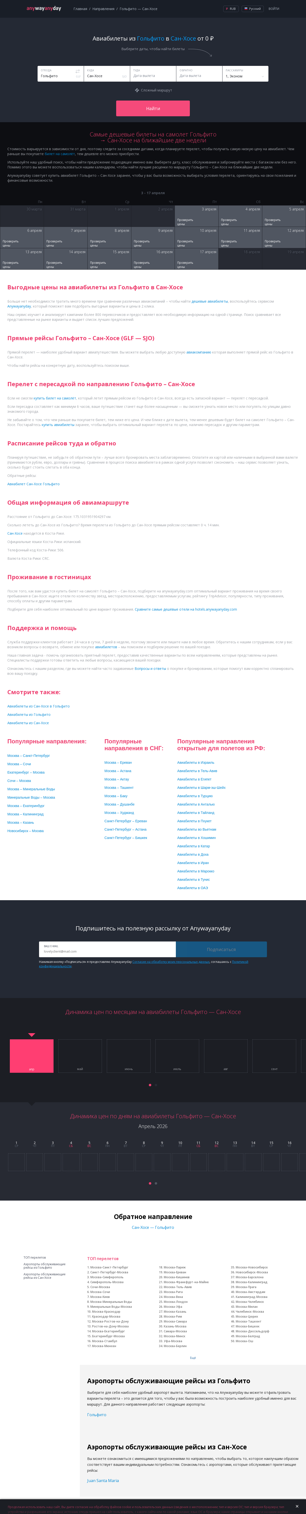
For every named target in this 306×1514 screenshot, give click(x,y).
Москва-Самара (175, 1321)
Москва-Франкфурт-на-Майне (186, 1282)
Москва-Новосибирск (252, 1267)
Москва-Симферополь (107, 1277)
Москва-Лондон (176, 1302)
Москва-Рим (173, 1316)
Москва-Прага (246, 1287)
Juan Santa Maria (103, 1480)
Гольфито (96, 1414)
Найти (153, 108)
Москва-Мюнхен (104, 1346)
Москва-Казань (175, 1311)
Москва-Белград (248, 1336)
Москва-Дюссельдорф (252, 1331)
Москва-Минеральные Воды (111, 1302)
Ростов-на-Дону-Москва (110, 1326)
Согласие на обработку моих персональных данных (170, 962)
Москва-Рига (173, 1292)
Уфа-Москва (173, 1341)
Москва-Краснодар (106, 1311)
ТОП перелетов (35, 1257)
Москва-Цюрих (247, 1316)
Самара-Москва (175, 1331)
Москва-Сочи (100, 1292)
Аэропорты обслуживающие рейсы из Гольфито (45, 1266)
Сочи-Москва (100, 1287)
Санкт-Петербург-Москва (109, 1272)
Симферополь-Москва (107, 1282)
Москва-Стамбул (104, 1341)
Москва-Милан (247, 1307)
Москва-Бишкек (248, 1326)
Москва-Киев (100, 1297)
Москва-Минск (174, 1336)
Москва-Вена (173, 1297)
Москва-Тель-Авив (178, 1287)
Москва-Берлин (175, 1346)
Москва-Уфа (173, 1307)
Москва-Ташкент (249, 1321)
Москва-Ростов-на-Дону (110, 1321)
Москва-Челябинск (250, 1302)
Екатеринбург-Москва (108, 1336)
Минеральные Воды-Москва (111, 1307)
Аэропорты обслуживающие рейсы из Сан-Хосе (45, 1276)
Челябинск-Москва (250, 1311)
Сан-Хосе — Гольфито (153, 1227)
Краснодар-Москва (106, 1316)
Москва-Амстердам (250, 1292)
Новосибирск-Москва (252, 1272)
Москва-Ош (244, 1341)
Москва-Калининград (251, 1282)
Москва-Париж (175, 1267)
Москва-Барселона (250, 1277)
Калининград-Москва (251, 1297)
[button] (150, 1085)
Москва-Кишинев (177, 1277)
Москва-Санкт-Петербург (109, 1267)
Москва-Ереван (175, 1272)
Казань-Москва (175, 1326)
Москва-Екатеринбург (108, 1331)
